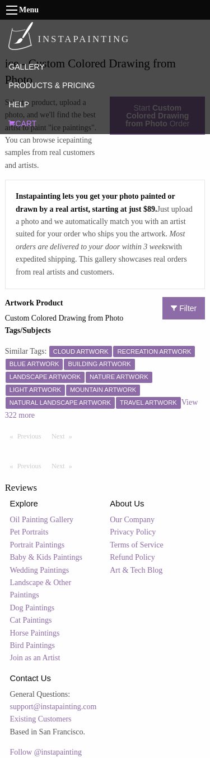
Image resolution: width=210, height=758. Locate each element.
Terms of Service (136, 545)
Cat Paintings (31, 620)
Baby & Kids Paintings (46, 557)
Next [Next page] (64, 435)
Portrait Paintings (37, 545)
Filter (184, 308)
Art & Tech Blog (136, 570)
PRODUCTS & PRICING (51, 85)
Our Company (132, 519)
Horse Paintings (35, 633)
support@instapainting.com (53, 706)
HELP (18, 104)
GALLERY (26, 66)
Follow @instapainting (46, 752)
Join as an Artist (35, 658)
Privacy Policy (133, 532)
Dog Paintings (32, 608)
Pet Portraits (29, 532)
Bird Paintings (32, 645)
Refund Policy (132, 557)
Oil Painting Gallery (42, 519)
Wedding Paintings (39, 570)
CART (22, 123)
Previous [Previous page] (31, 435)
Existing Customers (41, 719)
